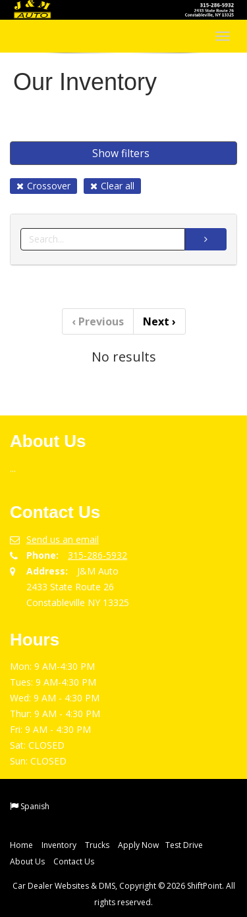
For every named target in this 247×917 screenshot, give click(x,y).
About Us (27, 861)
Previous (98, 321)
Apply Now (138, 845)
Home (21, 845)
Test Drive (184, 845)
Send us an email (62, 539)
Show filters (121, 153)
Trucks (97, 845)
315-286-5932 (97, 555)
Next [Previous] (159, 321)
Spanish (34, 806)
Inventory (58, 845)
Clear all (112, 185)
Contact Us (73, 861)
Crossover (43, 185)
